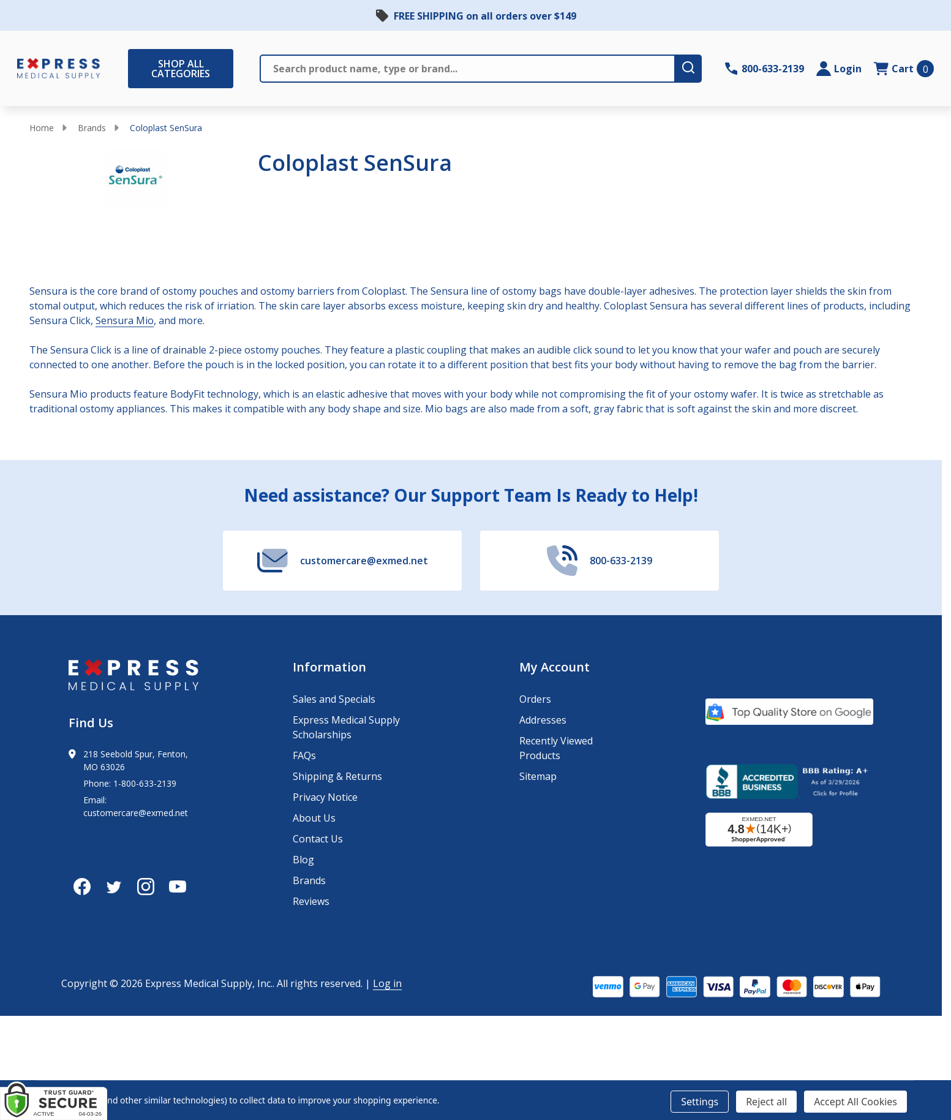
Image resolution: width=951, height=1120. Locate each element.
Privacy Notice (325, 797)
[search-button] (688, 69)
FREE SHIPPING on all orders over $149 (485, 16)
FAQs (304, 755)
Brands (92, 128)
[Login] (839, 68)
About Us (314, 818)
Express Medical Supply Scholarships (346, 727)
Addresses (542, 720)
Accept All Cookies (855, 1101)
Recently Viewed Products (556, 748)
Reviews (311, 901)
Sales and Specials (334, 699)
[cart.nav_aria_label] (904, 68)
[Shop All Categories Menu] (134, 68)
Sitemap (538, 776)
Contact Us (318, 839)
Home (41, 128)
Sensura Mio (125, 320)
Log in (387, 983)
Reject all (766, 1101)
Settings (699, 1101)
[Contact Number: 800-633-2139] (764, 68)
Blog (303, 859)
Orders (535, 699)
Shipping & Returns (337, 776)
